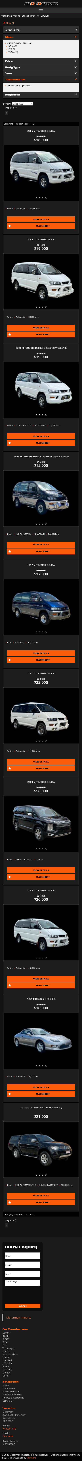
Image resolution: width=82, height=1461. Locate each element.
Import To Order (10, 1391)
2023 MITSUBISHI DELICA (41, 781)
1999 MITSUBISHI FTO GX (41, 998)
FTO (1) (11, 49)
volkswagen (8, 1348)
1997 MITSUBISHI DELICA (41, 564)
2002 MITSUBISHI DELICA (41, 890)
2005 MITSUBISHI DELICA (41, 130)
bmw (5, 1341)
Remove (27, 43)
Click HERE (7, 1436)
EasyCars (31, 1457)
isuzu (5, 1335)
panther (6, 1366)
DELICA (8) (12, 46)
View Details (41, 219)
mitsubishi (7, 1369)
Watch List (43, 226)
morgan (6, 1372)
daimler (6, 1332)
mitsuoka (7, 1363)
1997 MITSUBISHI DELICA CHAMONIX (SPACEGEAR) (41, 456)
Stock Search (28, 15)
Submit (23, 1305)
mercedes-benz (10, 1354)
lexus (5, 1351)
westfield (7, 1360)
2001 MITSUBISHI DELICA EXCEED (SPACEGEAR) (41, 347)
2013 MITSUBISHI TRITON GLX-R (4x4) (41, 1107)
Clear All (10, 22)
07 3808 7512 (9, 1428)
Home (5, 1385)
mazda (5, 1357)
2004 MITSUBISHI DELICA (41, 239)
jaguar (5, 1338)
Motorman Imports (10, 15)
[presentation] (21, 1295)
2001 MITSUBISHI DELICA (41, 673)
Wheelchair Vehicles (12, 1394)
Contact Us (8, 1400)
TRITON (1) (13, 52)
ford (4, 1345)
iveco (5, 1375)
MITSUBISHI (43, 15)
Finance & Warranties (13, 1397)
